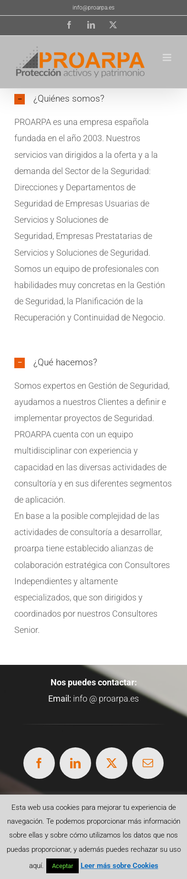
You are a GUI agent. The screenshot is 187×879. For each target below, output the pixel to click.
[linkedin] (75, 763)
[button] (93, 99)
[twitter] (111, 763)
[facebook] (39, 763)
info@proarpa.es (93, 7)
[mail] (148, 763)
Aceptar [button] (62, 865)
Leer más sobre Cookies (119, 865)
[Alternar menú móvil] (168, 57)
